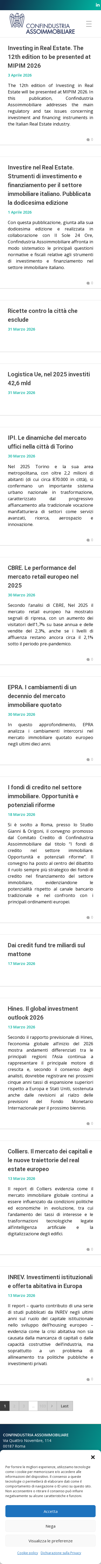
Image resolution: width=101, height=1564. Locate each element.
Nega (50, 1526)
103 (42, 1405)
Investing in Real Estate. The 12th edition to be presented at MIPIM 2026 (49, 57)
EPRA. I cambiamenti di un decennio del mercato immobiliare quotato (42, 696)
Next (52, 1406)
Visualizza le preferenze (51, 1540)
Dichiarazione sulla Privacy (61, 1553)
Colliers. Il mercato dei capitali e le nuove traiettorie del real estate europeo (50, 1160)
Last (65, 1405)
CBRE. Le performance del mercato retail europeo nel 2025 (43, 577)
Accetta (51, 1511)
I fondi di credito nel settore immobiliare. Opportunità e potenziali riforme (45, 796)
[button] (93, 1456)
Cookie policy (27, 1553)
